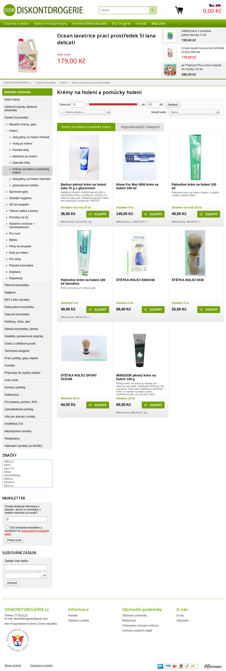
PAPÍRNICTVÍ (14, 424)
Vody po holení (22, 143)
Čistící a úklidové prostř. (20, 343)
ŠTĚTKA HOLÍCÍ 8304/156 (135, 280)
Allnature (9, 482)
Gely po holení (18, 252)
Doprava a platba (16, 23)
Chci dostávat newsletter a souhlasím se (27, 531)
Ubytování (182, 620)
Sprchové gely (18, 191)
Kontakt (141, 23)
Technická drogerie (17, 351)
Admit (7, 465)
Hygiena (10, 292)
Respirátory (12, 438)
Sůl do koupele (19, 204)
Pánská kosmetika (21, 265)
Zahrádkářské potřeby (19, 409)
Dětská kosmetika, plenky (21, 329)
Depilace (15, 272)
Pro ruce (14, 233)
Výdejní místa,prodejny (50, 23)
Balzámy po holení (25, 156)
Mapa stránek (13, 665)
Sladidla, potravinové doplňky (24, 336)
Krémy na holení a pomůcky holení (86, 127)
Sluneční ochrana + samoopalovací (22, 225)
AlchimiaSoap (12, 475)
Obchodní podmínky (134, 615)
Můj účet (159, 23)
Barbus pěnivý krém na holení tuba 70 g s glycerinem (83, 186)
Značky (9, 455)
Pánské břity (21, 150)
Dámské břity (21, 162)
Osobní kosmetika (46, 82)
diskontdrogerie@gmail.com (31, 618)
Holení (63, 82)
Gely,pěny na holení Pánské (31, 137)
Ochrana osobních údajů (137, 630)
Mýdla (13, 240)
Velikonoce (12, 394)
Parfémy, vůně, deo (17, 321)
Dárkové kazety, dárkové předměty (21, 108)
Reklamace (129, 620)
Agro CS (9, 468)
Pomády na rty (18, 217)
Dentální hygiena (20, 198)
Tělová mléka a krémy (23, 211)
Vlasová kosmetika (17, 314)
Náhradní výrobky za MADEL (24, 445)
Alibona (8, 478)
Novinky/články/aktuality (89, 23)
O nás (180, 615)
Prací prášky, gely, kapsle (21, 358)
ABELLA (9, 461)
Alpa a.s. (9, 485)
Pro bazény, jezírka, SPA (21, 402)
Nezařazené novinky (18, 431)
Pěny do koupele (20, 246)
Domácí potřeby (15, 387)
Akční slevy (12, 99)
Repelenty (16, 278)
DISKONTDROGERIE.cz (17, 82)
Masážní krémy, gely (22, 124)
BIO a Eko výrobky (17, 299)
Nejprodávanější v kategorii (140, 127)
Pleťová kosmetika (17, 285)
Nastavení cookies (41, 665)
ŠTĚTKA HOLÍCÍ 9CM (188, 280)
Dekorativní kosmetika (19, 307)
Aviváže (10, 365)
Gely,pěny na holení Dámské (31, 179)
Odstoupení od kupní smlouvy (140, 625)
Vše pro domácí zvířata (20, 416)
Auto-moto (11, 380)
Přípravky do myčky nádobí (22, 372)
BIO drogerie (121, 23)
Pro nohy (15, 259)
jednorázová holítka (25, 185)
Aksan (7, 472)
